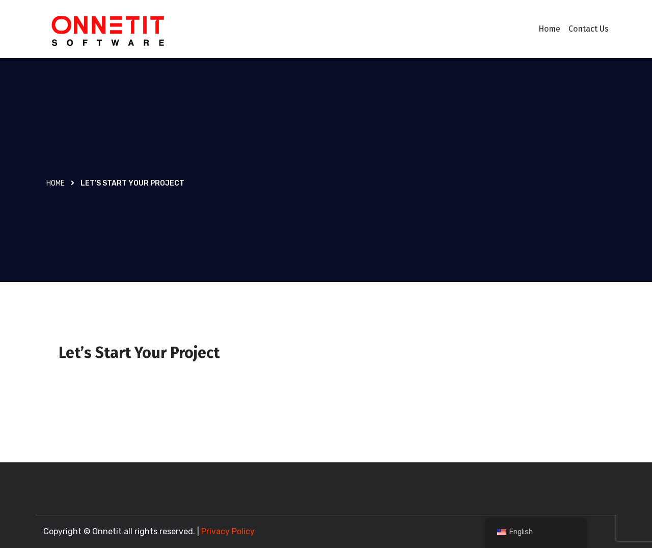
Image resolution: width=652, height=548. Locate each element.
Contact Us (588, 29)
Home (549, 29)
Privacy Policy (228, 531)
